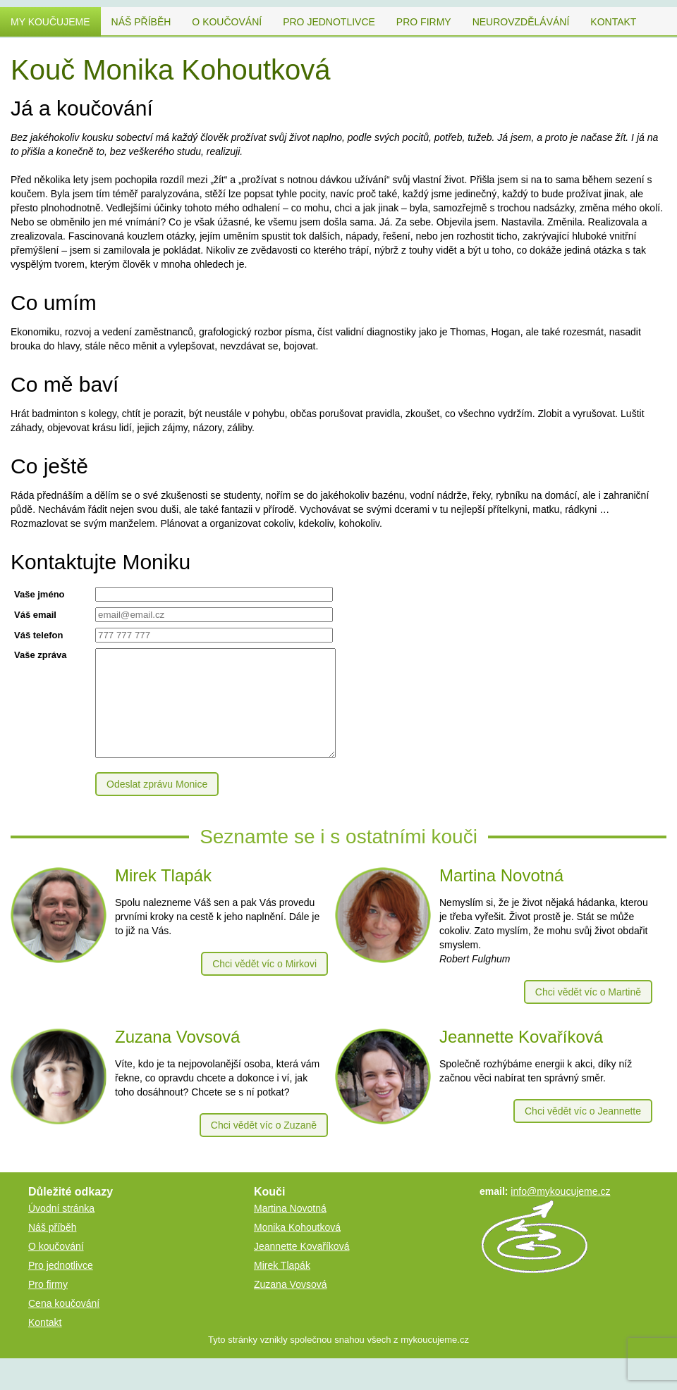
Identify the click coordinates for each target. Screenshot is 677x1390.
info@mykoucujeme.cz (560, 1212)
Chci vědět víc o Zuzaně (264, 1146)
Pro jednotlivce (329, 21)
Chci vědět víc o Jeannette (583, 1132)
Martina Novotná (290, 1229)
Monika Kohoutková (297, 1248)
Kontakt (613, 21)
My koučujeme (50, 21)
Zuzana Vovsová (290, 1305)
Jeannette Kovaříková (301, 1267)
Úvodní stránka (61, 1229)
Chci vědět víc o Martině (588, 1013)
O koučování (227, 21)
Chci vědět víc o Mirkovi (264, 985)
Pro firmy (423, 21)
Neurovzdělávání (521, 21)
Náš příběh (141, 21)
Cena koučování (63, 1324)
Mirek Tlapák (282, 1286)
